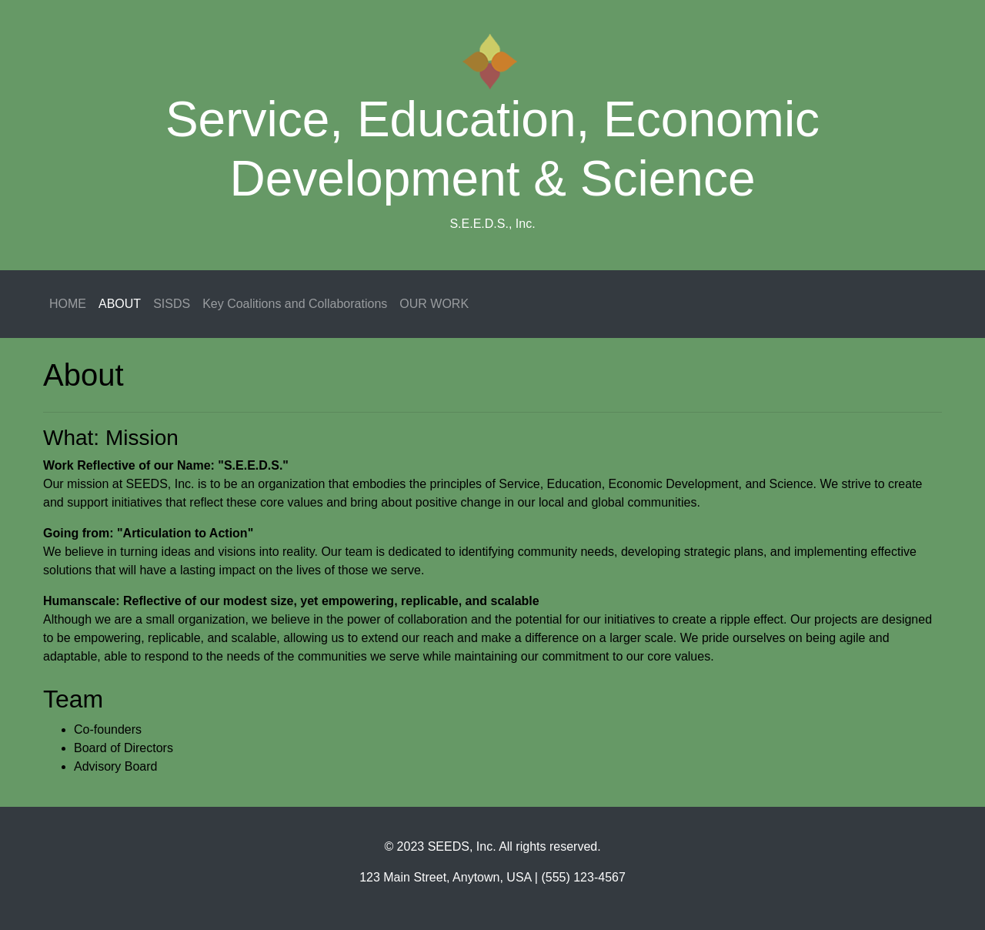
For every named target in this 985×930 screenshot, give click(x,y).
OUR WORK (434, 303)
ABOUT (119, 303)
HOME (67, 303)
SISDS (171, 303)
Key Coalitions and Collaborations (294, 303)
